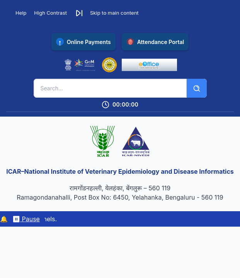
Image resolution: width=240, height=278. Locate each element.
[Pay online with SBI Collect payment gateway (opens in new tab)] (83, 41)
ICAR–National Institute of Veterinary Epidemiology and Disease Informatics (120, 171)
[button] (106, 13)
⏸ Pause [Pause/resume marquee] (26, 219)
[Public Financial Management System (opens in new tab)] (109, 65)
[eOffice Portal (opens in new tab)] (149, 65)
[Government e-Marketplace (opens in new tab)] (80, 65)
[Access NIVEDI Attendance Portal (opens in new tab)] (155, 41)
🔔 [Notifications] (4, 219)
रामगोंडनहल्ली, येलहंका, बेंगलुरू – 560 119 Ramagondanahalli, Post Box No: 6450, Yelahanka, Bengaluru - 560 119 (120, 192)
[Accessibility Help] (17, 13)
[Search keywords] (110, 88)
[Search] (197, 88)
